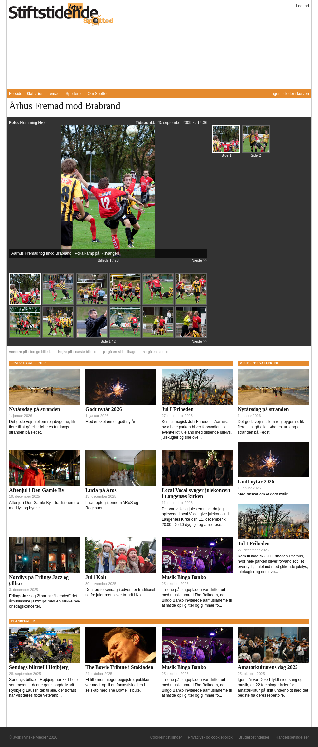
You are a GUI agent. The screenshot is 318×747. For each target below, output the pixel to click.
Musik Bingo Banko (184, 577)
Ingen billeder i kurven (290, 93)
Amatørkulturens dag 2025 (268, 667)
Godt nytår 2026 (103, 409)
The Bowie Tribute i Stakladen (119, 667)
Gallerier (35, 93)
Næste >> (199, 260)
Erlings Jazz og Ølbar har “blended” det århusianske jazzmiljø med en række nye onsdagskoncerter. (44, 601)
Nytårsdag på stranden (34, 409)
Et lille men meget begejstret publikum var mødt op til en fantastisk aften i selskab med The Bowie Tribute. (118, 685)
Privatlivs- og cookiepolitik (210, 737)
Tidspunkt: (146, 122)
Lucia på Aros (101, 490)
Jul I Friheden (178, 409)
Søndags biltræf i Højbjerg (39, 667)
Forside (15, 93)
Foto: (14, 122)
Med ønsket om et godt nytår (110, 421)
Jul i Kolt (95, 577)
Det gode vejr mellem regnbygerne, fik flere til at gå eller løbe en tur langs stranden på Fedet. (42, 426)
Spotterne (74, 93)
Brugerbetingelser (253, 737)
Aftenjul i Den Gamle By (36, 490)
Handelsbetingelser (292, 737)
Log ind (302, 6)
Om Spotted (98, 93)
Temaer (54, 93)
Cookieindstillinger (166, 737)
